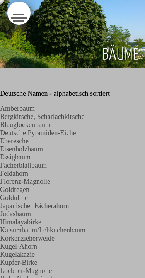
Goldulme (14, 198)
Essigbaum (15, 157)
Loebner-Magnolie (26, 271)
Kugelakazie (17, 254)
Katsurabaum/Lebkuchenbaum (42, 230)
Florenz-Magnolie (25, 181)
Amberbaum (17, 108)
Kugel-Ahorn (18, 246)
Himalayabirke (20, 222)
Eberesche (14, 141)
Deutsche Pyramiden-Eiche (38, 133)
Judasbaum (15, 214)
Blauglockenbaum (25, 125)
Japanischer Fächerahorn (34, 206)
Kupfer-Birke (19, 262)
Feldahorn (14, 173)
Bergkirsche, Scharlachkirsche (42, 116)
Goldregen (14, 189)
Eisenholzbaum (21, 149)
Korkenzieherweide (27, 238)
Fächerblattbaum (23, 165)
